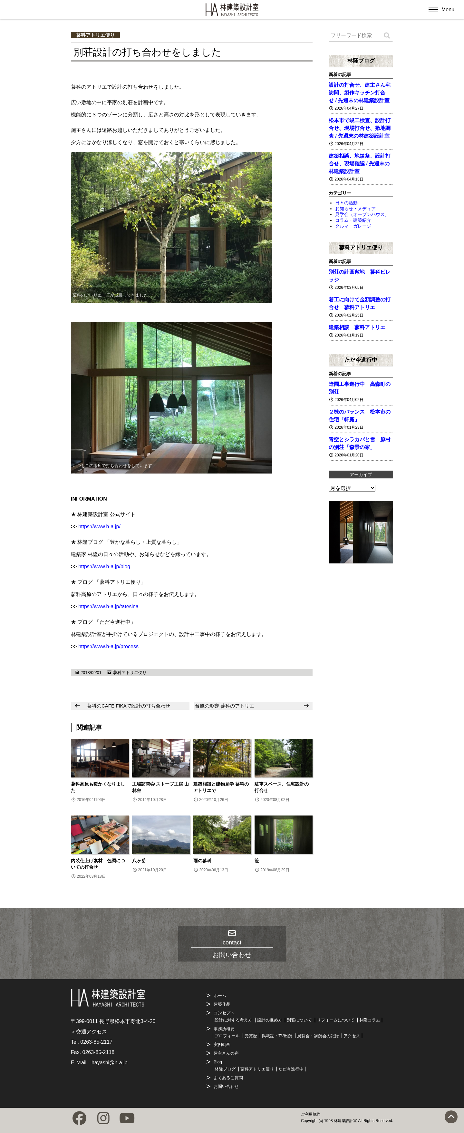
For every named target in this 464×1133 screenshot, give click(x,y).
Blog (218, 1062)
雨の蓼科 (202, 860)
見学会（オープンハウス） (362, 214)
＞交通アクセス (89, 1031)
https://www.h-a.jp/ (99, 526)
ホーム (220, 995)
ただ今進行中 (360, 360)
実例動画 (222, 1044)
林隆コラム (369, 1020)
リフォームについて (335, 1020)
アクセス (351, 1035)
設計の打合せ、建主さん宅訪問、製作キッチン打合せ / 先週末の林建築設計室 (360, 92)
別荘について (299, 1020)
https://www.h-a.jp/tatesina (108, 606)
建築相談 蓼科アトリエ (357, 327)
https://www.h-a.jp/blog (104, 566)
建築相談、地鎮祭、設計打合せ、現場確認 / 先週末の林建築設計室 (360, 163)
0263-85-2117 (96, 1042)
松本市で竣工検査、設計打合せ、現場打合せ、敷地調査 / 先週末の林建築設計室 (360, 128)
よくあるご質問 (228, 1077)
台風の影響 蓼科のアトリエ (224, 705)
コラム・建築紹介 (353, 220)
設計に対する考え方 (233, 1020)
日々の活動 (346, 202)
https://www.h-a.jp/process (108, 646)
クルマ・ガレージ (353, 226)
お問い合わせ (226, 1086)
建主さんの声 (226, 1053)
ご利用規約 (310, 1114)
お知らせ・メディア (355, 208)
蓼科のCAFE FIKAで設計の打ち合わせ (128, 705)
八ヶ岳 (139, 860)
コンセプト (224, 1013)
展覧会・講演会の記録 (318, 1035)
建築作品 (222, 1004)
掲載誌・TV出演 (277, 1035)
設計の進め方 (269, 1020)
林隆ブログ (361, 60)
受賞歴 (251, 1035)
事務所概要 (224, 1028)
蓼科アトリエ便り (95, 35)
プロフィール (227, 1035)
